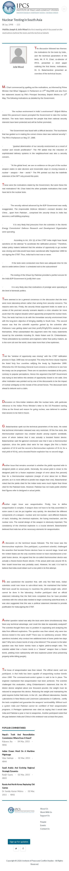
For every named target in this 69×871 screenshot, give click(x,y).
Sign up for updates (19, 841)
